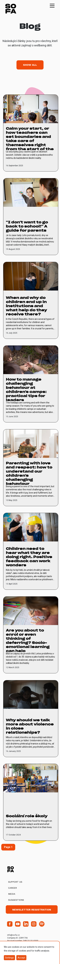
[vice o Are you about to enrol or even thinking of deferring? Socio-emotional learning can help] (30, 635)
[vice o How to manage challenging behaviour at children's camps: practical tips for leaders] (30, 384)
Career (12, 888)
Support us (15, 882)
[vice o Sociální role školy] (30, 802)
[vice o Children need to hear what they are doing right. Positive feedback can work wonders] (30, 551)
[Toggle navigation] (52, 5)
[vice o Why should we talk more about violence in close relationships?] (30, 718)
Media (11, 894)
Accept (21, 957)
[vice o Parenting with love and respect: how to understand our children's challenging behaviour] (30, 467)
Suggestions (16, 900)
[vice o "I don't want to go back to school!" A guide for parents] (30, 216)
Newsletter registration (31, 909)
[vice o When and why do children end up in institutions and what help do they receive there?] (30, 300)
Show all (30, 64)
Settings (9, 957)
